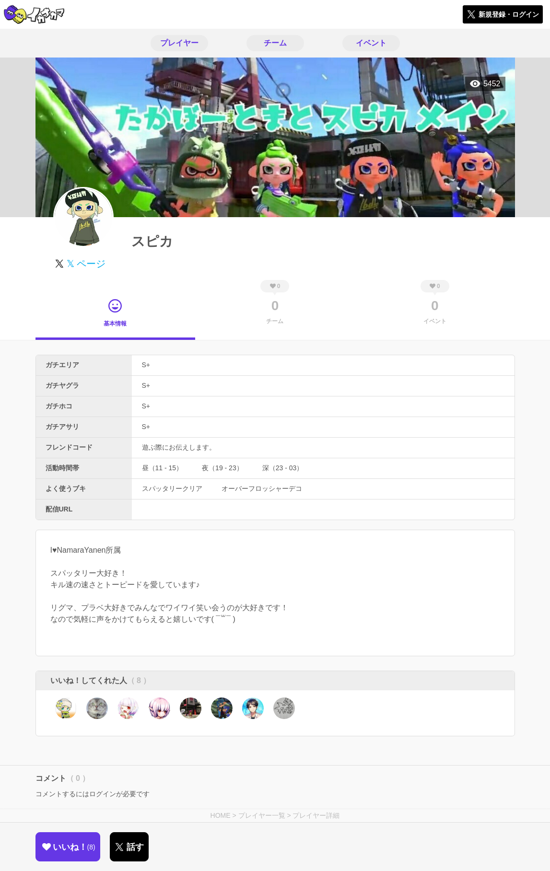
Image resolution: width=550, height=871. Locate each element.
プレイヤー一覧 (261, 815)
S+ (146, 365)
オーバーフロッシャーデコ (262, 488)
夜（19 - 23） (222, 468)
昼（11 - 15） (162, 468)
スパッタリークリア (172, 488)
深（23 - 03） (283, 468)
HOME (221, 815)
